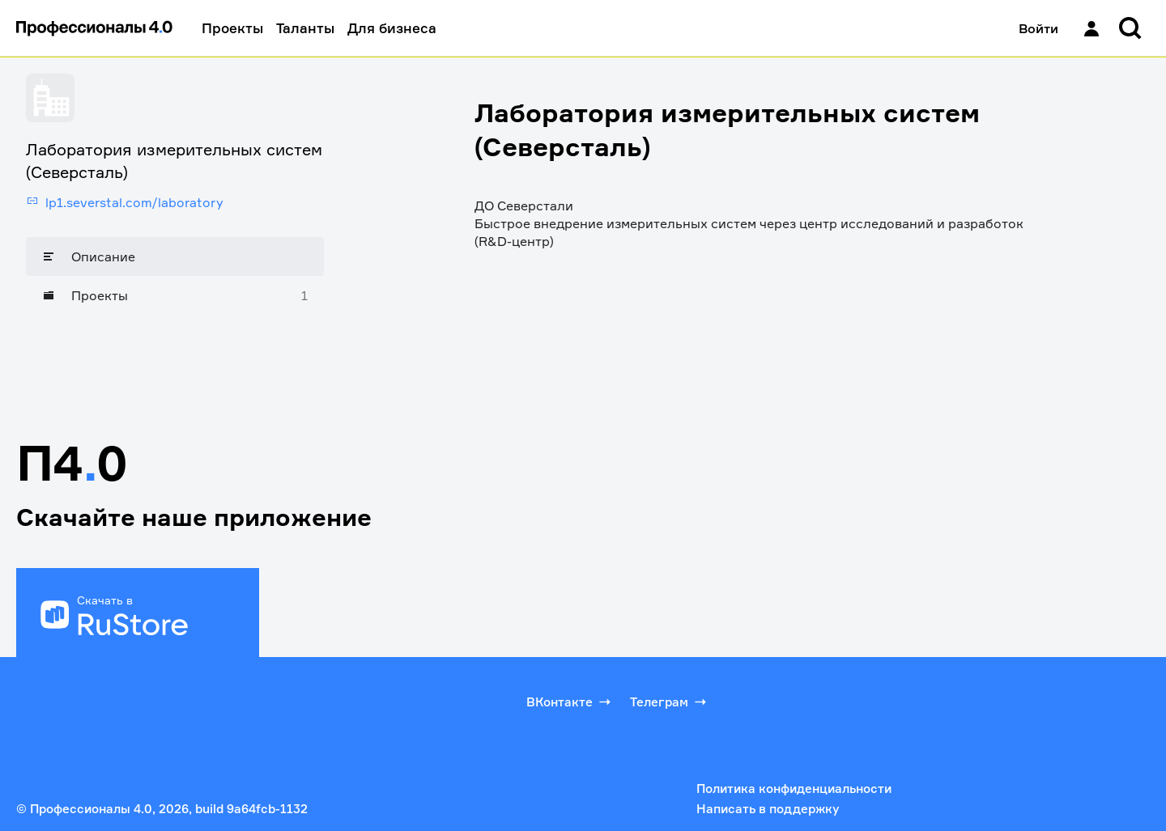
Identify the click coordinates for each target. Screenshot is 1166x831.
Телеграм (669, 701)
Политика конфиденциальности (794, 788)
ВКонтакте (570, 701)
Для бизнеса (391, 27)
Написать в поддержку (767, 809)
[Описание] (175, 256)
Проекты (232, 27)
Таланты (305, 27)
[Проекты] (175, 295)
